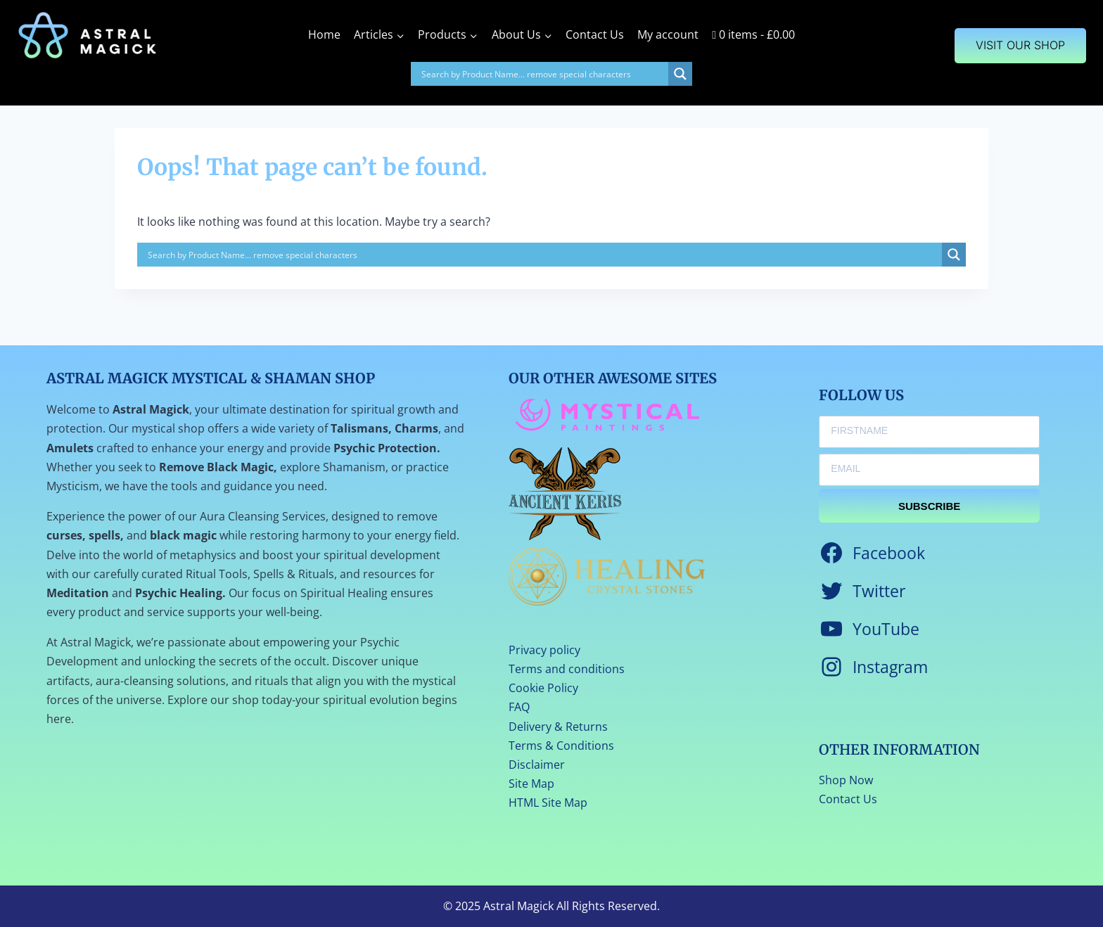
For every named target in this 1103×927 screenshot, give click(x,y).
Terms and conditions (567, 669)
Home (324, 34)
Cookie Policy (543, 688)
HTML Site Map (548, 802)
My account (668, 34)
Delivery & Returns (558, 726)
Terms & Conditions (561, 745)
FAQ (519, 707)
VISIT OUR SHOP (1020, 45)
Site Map (531, 783)
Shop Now (846, 780)
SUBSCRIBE (929, 506)
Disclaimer (537, 764)
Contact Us (595, 34)
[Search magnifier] (680, 74)
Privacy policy (544, 650)
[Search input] (543, 74)
